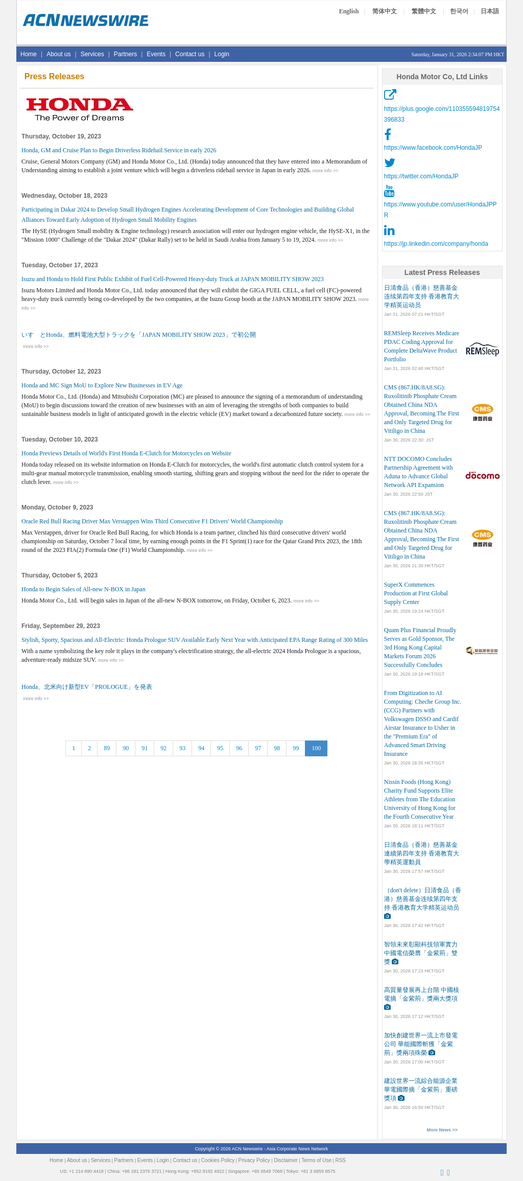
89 (107, 748)
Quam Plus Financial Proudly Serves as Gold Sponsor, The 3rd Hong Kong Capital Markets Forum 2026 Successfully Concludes (420, 647)
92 (163, 748)
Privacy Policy (254, 1160)
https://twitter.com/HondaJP (421, 176)
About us (58, 54)
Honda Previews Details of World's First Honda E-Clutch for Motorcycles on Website (126, 453)
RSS (340, 1160)
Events (156, 54)
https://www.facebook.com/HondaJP (433, 147)
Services (92, 54)
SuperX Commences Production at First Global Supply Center (416, 593)
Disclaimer (286, 1160)
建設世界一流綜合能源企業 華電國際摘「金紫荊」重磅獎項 (421, 1089)
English (349, 11)
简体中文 (384, 11)
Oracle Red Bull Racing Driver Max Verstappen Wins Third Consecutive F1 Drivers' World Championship (152, 521)
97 (258, 748)
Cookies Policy (218, 1160)
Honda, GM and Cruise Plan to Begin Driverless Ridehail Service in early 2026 (119, 150)
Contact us (189, 54)
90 (126, 748)
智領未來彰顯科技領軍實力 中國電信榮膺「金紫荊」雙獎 (421, 953)
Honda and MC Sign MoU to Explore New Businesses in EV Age (101, 385)
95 (220, 748)
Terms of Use (316, 1160)
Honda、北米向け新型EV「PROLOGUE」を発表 (86, 686)
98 (277, 748)
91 (144, 748)
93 (182, 748)
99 (296, 748)
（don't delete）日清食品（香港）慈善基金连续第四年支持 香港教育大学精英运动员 (422, 899)
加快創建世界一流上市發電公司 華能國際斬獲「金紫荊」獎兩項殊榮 (421, 1044)
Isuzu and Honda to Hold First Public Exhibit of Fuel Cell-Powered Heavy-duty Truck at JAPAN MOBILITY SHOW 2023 (172, 279)
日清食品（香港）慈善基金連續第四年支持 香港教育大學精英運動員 (421, 853)
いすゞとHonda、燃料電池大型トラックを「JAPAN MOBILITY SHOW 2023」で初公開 (138, 334)
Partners (125, 54)
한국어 (459, 11)
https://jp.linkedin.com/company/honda (436, 243)
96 (239, 748)
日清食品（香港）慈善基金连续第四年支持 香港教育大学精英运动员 (421, 296)
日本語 (490, 11)
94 (201, 748)
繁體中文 (424, 11)
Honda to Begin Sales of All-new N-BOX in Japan (83, 589)
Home (28, 54)
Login (222, 54)
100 (316, 748)
